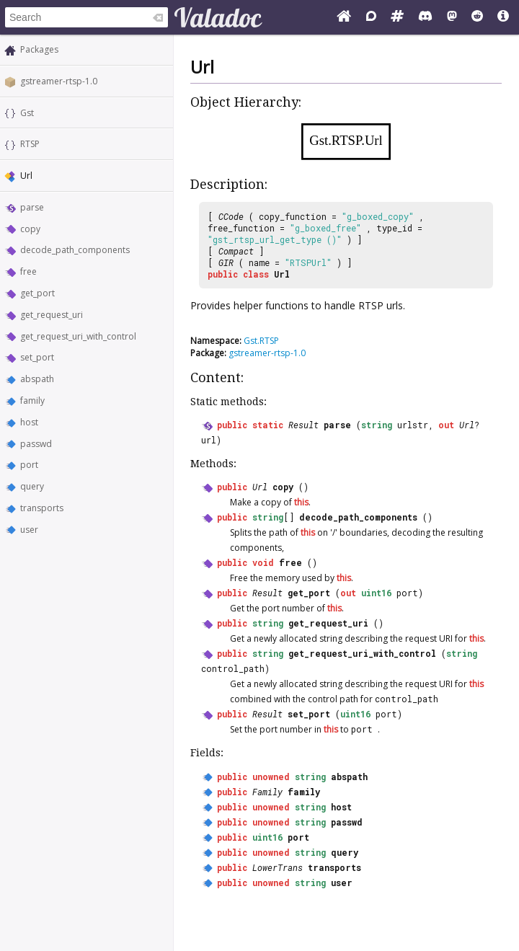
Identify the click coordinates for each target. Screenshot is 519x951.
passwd (36, 444)
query (32, 486)
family (32, 400)
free (28, 271)
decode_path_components (75, 250)
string (376, 424)
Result (303, 424)
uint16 (376, 592)
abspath (37, 379)
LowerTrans (277, 867)
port (29, 465)
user (29, 529)
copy (30, 229)
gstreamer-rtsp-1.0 (58, 81)
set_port (37, 357)
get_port (37, 293)
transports (41, 508)
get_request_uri (51, 315)
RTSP (30, 144)
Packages (39, 49)
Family (267, 791)
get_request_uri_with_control (78, 336)
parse (32, 207)
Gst (27, 113)
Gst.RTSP (261, 341)
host (29, 422)
